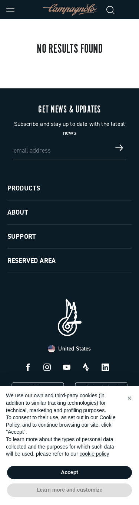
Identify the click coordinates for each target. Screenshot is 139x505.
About (17, 212)
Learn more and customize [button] (69, 490)
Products (23, 188)
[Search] (111, 10)
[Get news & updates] (119, 148)
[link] (129, 10)
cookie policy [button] (94, 454)
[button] (129, 398)
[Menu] (10, 10)
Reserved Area (31, 260)
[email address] (70, 147)
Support (21, 236)
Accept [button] (69, 472)
